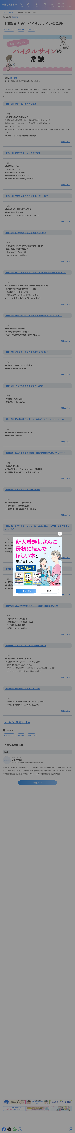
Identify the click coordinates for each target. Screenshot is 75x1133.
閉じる (49, 591)
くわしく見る (26, 591)
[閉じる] (60, 534)
